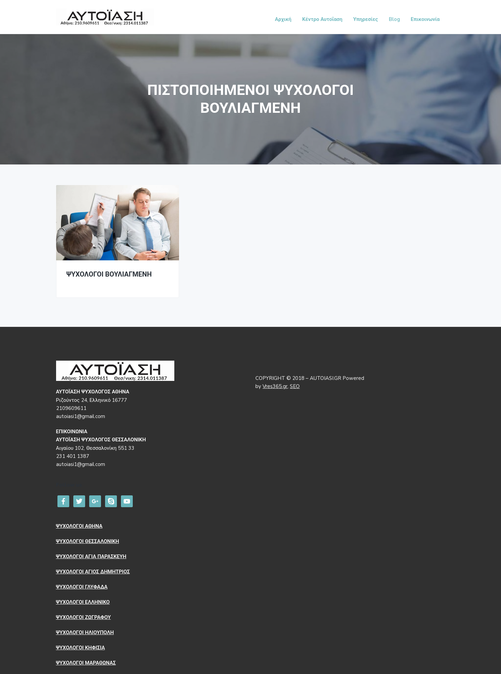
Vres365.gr (274, 386)
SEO (295, 386)
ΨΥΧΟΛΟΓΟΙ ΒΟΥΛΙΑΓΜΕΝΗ (109, 274)
